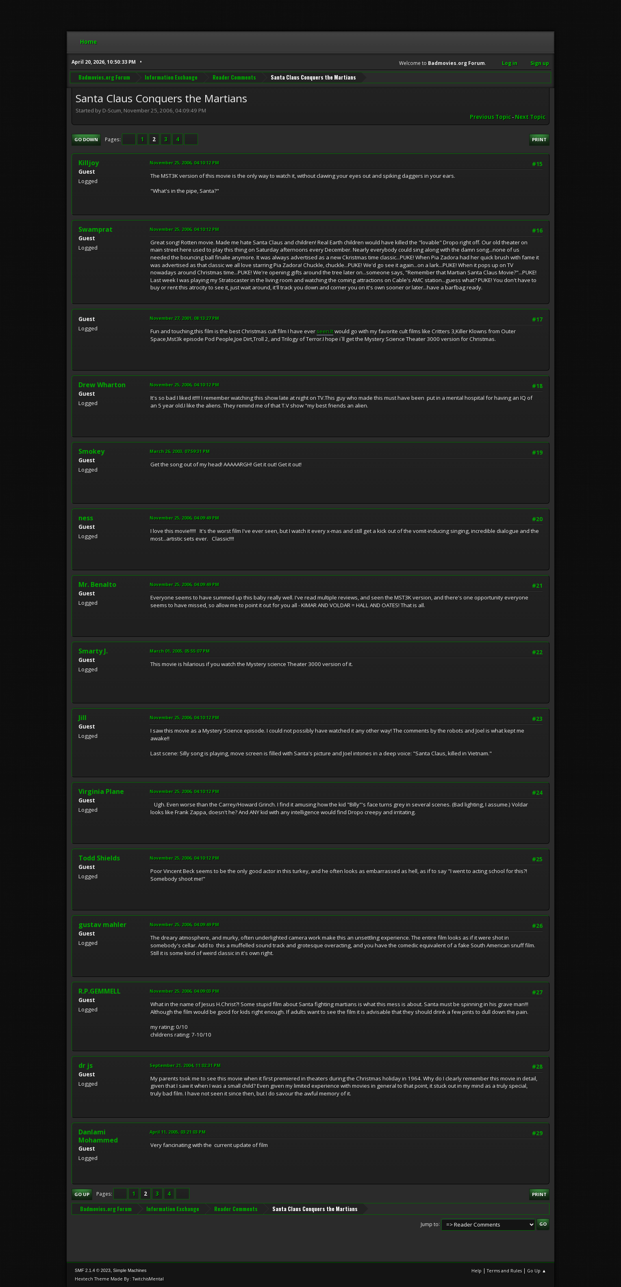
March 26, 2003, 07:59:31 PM (180, 451)
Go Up (81, 1194)
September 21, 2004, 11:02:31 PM (185, 1065)
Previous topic (490, 117)
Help (476, 1271)
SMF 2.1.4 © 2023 (93, 1270)
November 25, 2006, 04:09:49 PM (184, 518)
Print (539, 139)
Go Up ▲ (536, 1271)
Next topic (530, 117)
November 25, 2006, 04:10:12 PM (184, 163)
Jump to (430, 1223)
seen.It (325, 331)
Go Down (86, 139)
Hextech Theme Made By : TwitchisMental (119, 1279)
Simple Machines (129, 1270)
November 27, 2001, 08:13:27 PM (184, 318)
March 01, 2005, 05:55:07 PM (180, 651)
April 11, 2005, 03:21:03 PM (178, 1132)
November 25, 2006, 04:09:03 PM (184, 991)
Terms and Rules (504, 1271)
